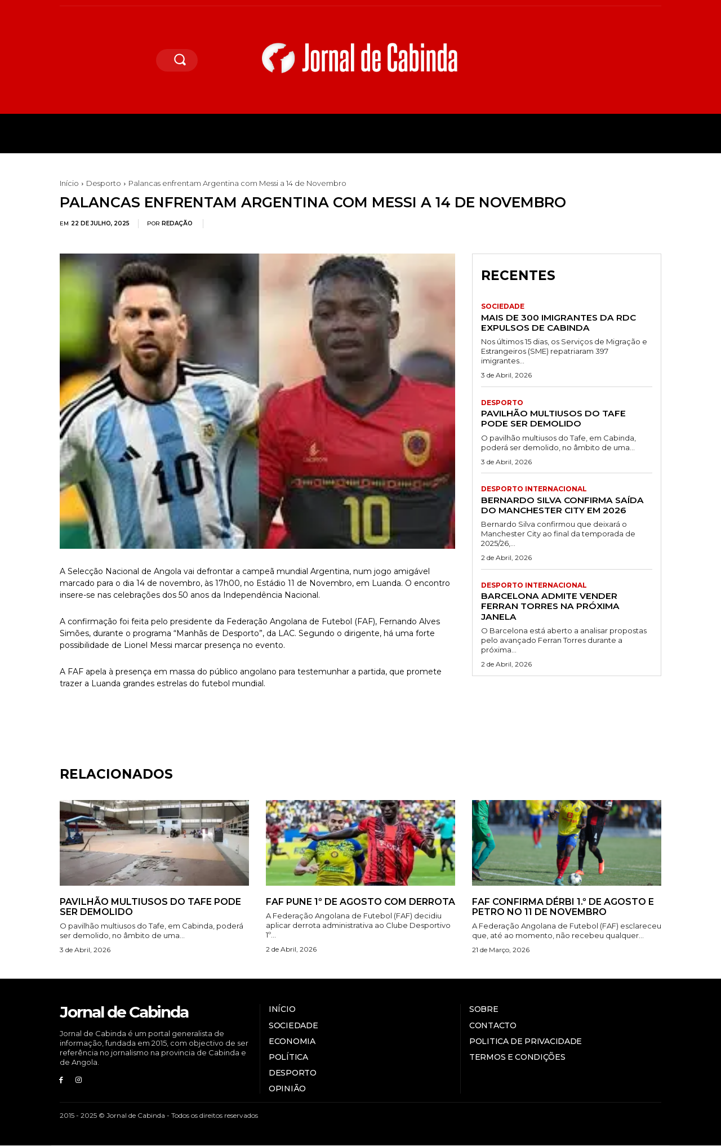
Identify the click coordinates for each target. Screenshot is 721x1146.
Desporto (103, 183)
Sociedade (502, 307)
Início (69, 183)
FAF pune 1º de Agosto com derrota (360, 901)
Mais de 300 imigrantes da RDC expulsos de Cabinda (561, 322)
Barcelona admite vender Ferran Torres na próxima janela (552, 606)
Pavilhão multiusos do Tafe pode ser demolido (557, 418)
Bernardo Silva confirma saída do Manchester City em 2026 (565, 505)
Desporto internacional (534, 490)
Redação (177, 223)
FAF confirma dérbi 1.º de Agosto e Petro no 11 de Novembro (563, 906)
